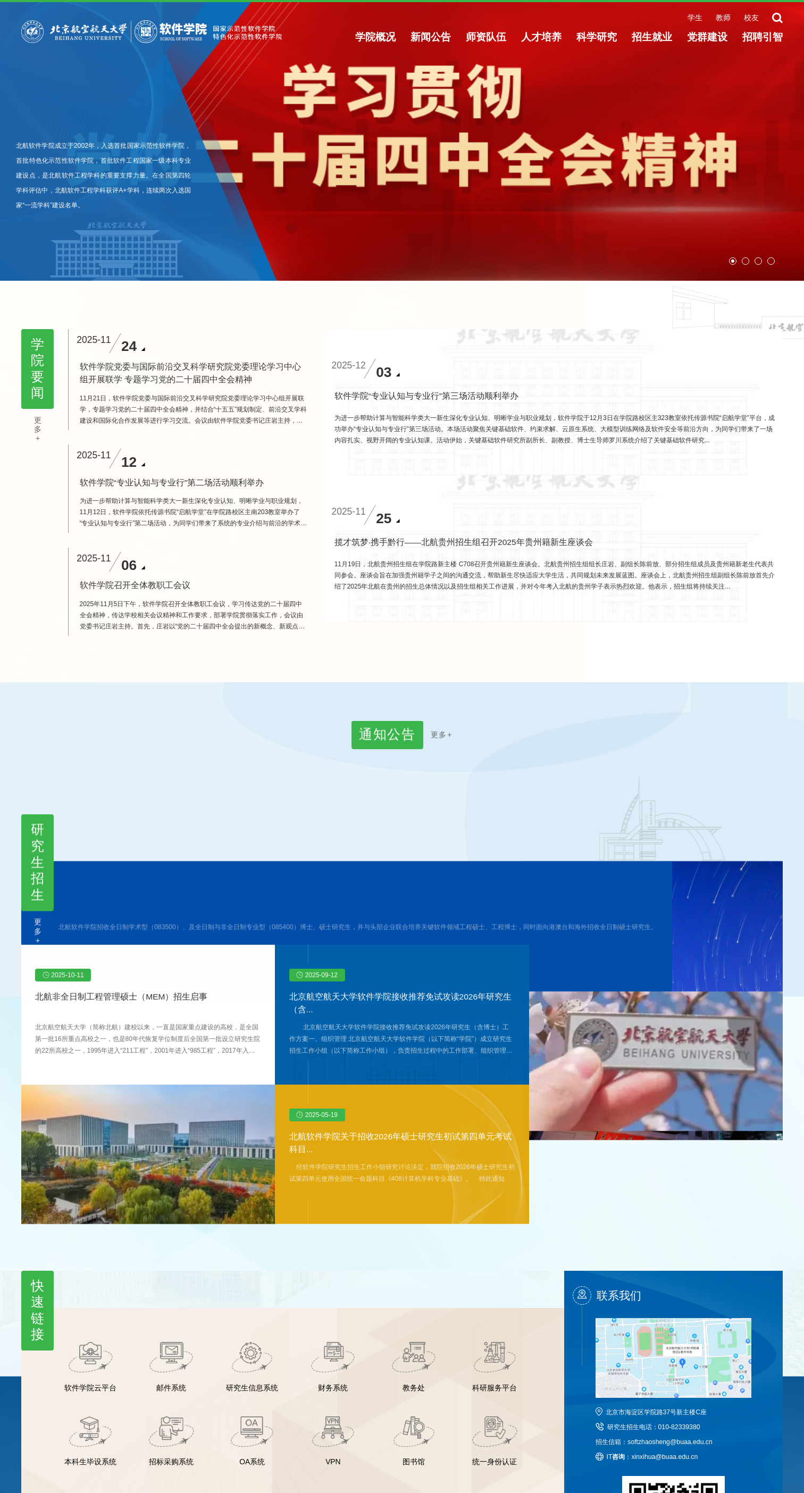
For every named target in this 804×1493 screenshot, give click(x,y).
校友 (751, 18)
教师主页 (299, 1428)
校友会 (357, 1415)
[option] (402, 140)
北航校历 (360, 1428)
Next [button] (798, 140)
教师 (723, 18)
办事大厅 (421, 1428)
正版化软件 (485, 1428)
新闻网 (296, 1415)
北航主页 (239, 1415)
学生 (695, 18)
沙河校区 (239, 1428)
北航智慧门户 (489, 1415)
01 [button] (732, 261)
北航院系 (421, 1415)
